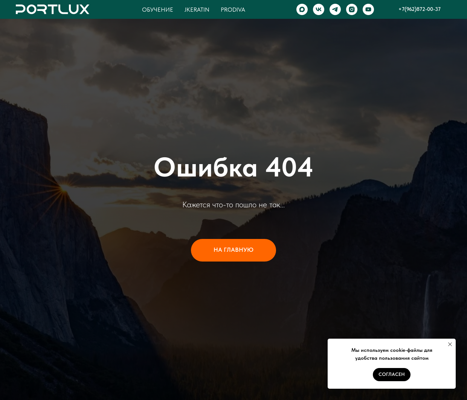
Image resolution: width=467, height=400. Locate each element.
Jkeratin (197, 9)
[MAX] (302, 9)
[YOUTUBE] (368, 9)
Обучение (157, 9)
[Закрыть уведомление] (450, 344)
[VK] (318, 9)
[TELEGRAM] (335, 9)
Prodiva (233, 9)
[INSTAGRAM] (351, 9)
